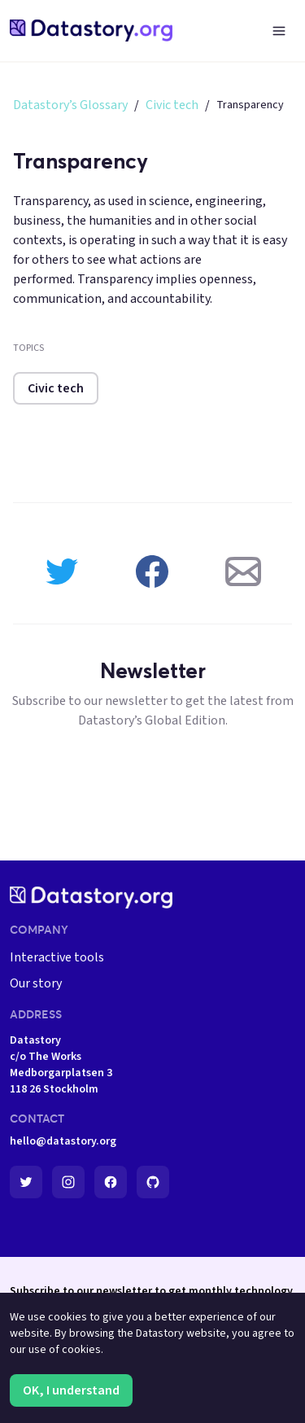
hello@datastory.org (63, 1141)
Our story (36, 983)
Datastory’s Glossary (70, 105)
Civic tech (172, 105)
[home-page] (91, 31)
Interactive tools (57, 957)
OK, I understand (71, 1390)
